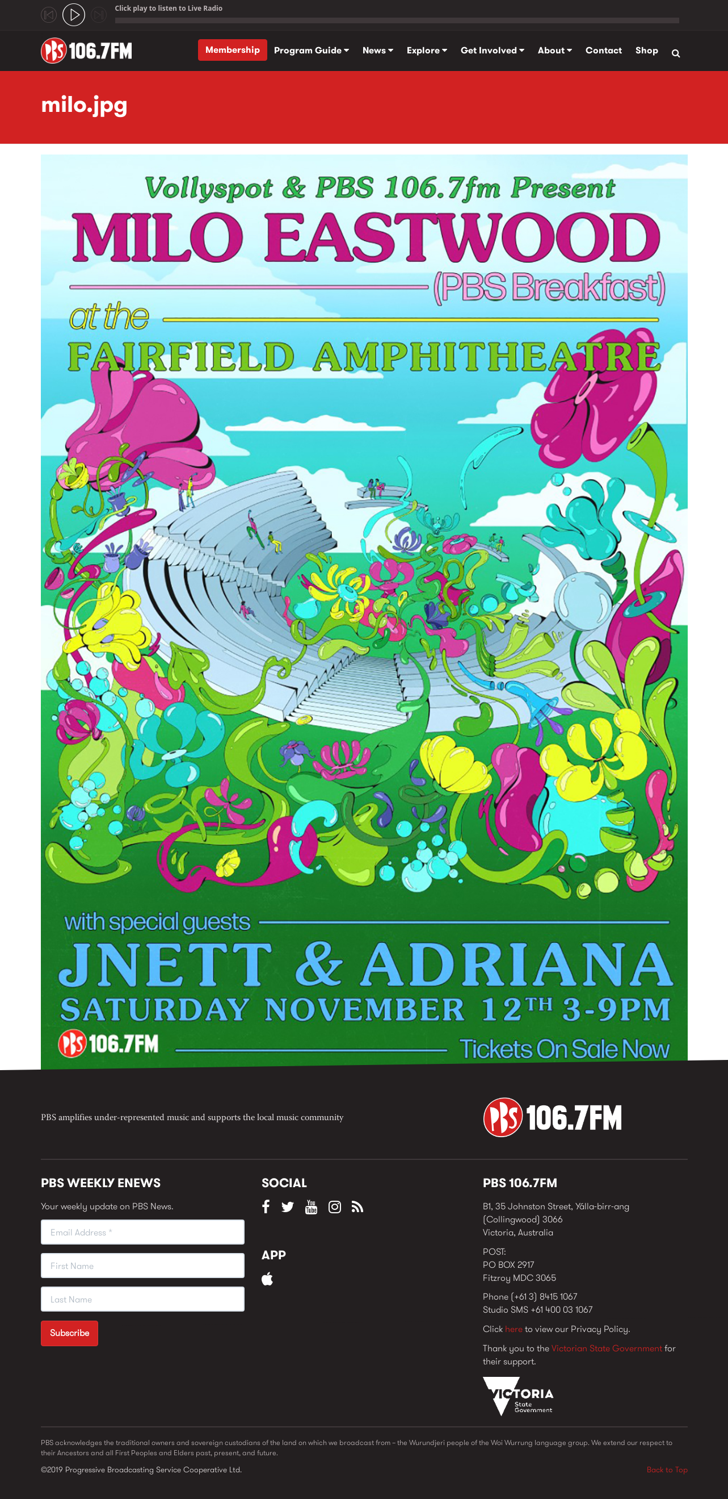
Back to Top (667, 1469)
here (514, 1328)
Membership (232, 49)
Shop (647, 50)
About (555, 50)
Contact (604, 50)
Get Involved (492, 50)
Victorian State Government (607, 1348)
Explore (427, 50)
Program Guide (311, 50)
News (378, 50)
